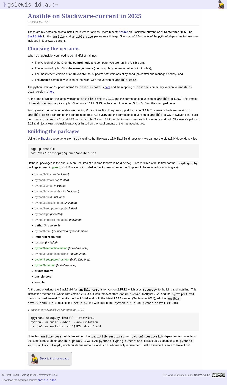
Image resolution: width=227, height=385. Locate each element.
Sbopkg (45, 138)
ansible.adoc (47, 380)
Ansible (123, 32)
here (107, 87)
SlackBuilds (35, 36)
